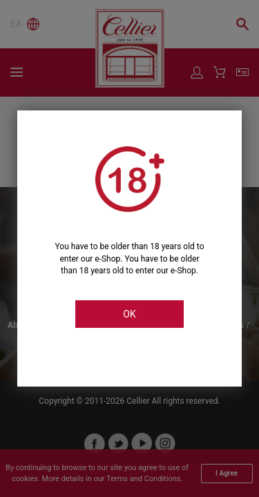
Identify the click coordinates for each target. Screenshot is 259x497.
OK (129, 314)
